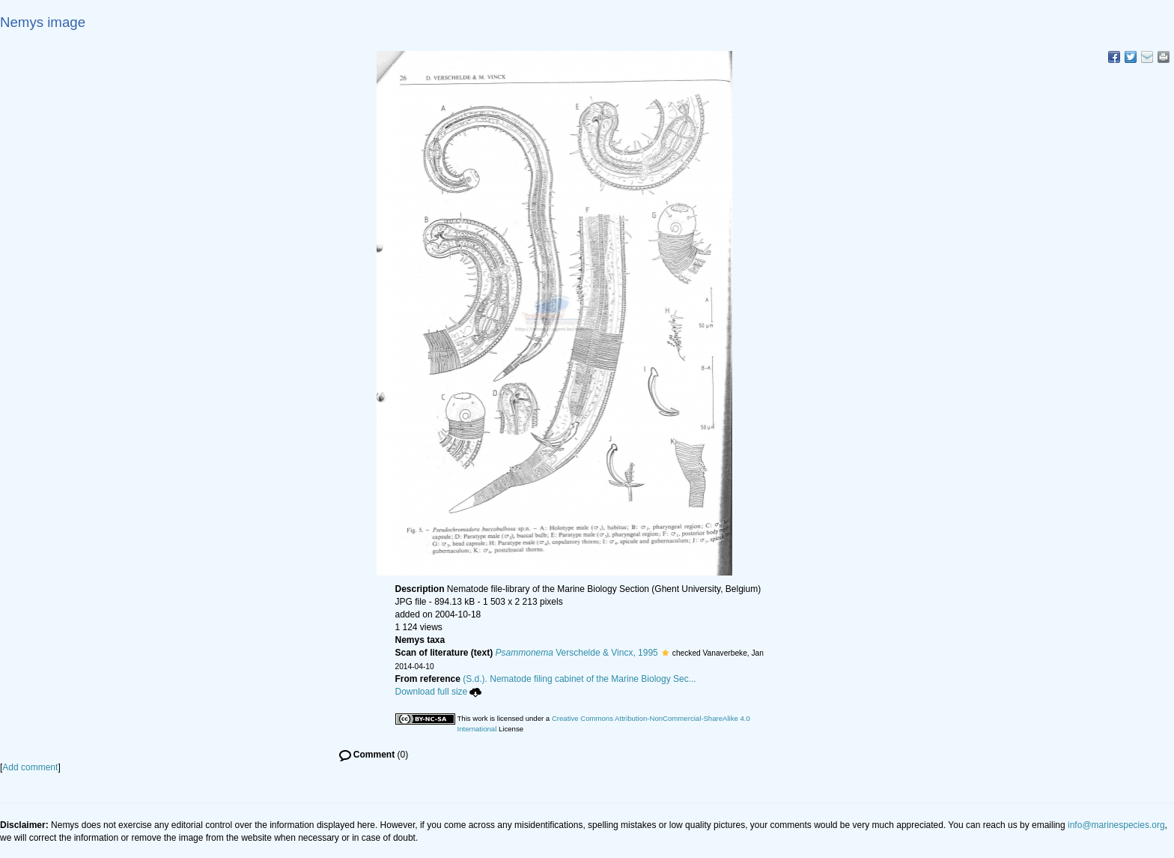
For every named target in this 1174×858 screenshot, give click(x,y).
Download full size (438, 691)
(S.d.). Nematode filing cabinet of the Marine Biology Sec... (579, 679)
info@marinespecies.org (1116, 825)
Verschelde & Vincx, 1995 (577, 652)
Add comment (30, 767)
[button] (665, 652)
